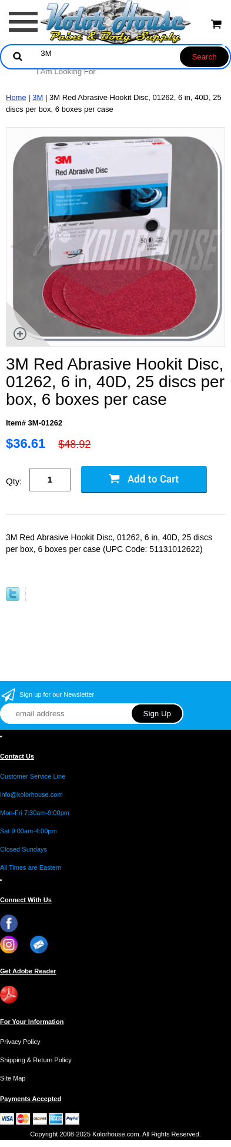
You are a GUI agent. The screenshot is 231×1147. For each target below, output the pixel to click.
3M (37, 97)
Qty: (14, 481)
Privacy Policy (20, 1041)
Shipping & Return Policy (36, 1059)
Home (16, 97)
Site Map (12, 1078)
